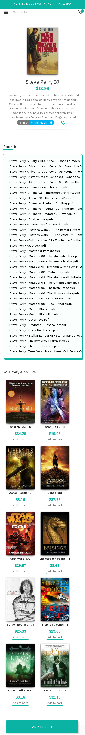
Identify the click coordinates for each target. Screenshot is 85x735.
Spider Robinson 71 (20, 624)
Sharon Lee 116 (20, 427)
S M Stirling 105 (55, 690)
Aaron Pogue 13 (20, 493)
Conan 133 (54, 493)
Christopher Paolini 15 (54, 558)
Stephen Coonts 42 (54, 624)
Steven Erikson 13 (20, 690)
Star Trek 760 (55, 427)
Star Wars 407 (20, 558)
